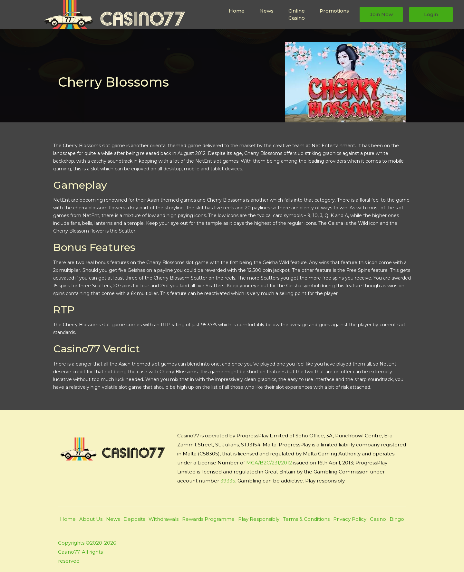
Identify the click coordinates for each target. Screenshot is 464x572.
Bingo (397, 519)
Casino (378, 519)
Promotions (334, 11)
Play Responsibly (258, 519)
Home (237, 11)
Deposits (134, 519)
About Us (90, 519)
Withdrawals (164, 519)
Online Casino (296, 14)
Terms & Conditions (306, 519)
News (266, 11)
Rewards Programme (208, 519)
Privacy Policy (349, 519)
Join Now (381, 14)
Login (431, 14)
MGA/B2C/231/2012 (269, 463)
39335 (227, 481)
